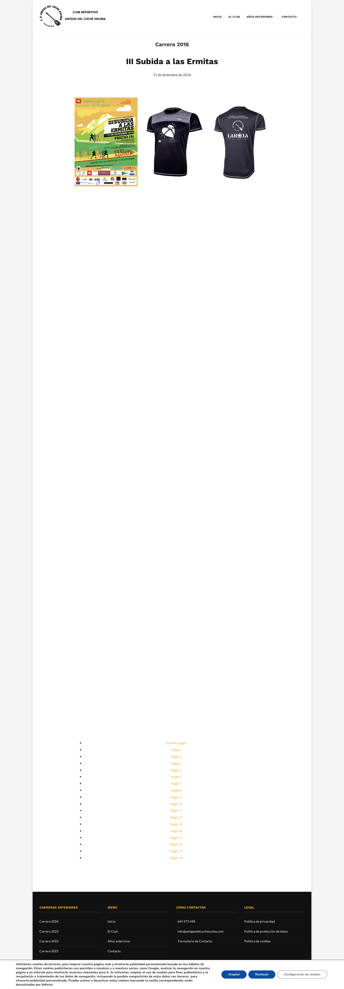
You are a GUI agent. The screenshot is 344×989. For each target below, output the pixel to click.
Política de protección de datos (266, 931)
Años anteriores (260, 16)
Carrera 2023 (48, 931)
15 (176, 838)
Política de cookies (257, 941)
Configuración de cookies (301, 974)
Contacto (289, 16)
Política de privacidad (259, 921)
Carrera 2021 (48, 951)
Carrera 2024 (48, 921)
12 (176, 817)
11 (176, 810)
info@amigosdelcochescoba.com (200, 931)
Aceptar (231, 974)
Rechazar (259, 974)
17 (176, 851)
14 (176, 831)
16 (176, 844)
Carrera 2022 (48, 941)
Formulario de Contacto (195, 941)
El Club (234, 16)
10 (176, 804)
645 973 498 (186, 921)
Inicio (217, 16)
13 (176, 824)
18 (176, 858)
